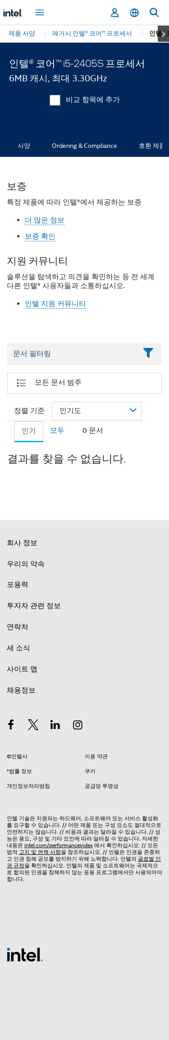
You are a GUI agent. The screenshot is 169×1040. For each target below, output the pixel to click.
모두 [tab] (57, 430)
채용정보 (21, 690)
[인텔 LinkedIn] (55, 726)
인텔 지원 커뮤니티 (55, 303)
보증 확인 (40, 236)
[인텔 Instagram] (78, 726)
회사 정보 (22, 542)
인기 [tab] (29, 431)
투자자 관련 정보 (34, 605)
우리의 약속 (26, 564)
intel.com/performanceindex (58, 845)
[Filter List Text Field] (72, 354)
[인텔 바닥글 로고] (25, 954)
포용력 (17, 584)
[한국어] (134, 12)
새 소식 (18, 648)
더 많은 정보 (44, 220)
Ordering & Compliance (84, 146)
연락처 (17, 626)
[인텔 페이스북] (10, 726)
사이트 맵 (22, 669)
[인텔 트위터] (33, 726)
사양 (24, 146)
